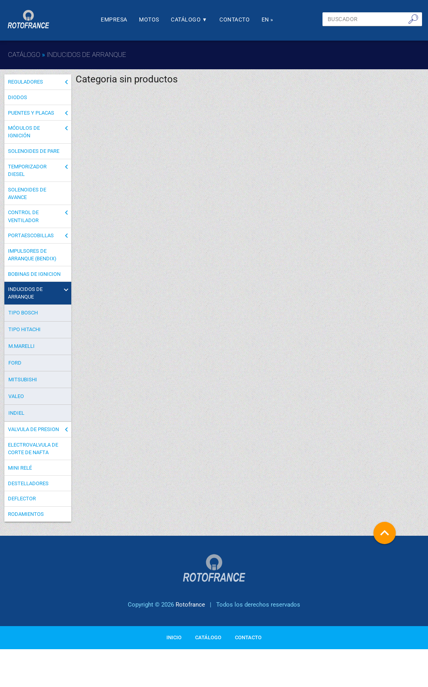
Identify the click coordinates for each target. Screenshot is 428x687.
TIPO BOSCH (23, 319)
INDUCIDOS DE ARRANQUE (86, 55)
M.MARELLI (21, 352)
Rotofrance (190, 613)
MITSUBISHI (22, 385)
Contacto (247, 19)
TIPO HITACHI (24, 335)
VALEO (16, 402)
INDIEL (16, 419)
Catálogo (200, 19)
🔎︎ (413, 18)
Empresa (121, 19)
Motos (158, 19)
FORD (14, 369)
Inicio (174, 646)
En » (282, 19)
